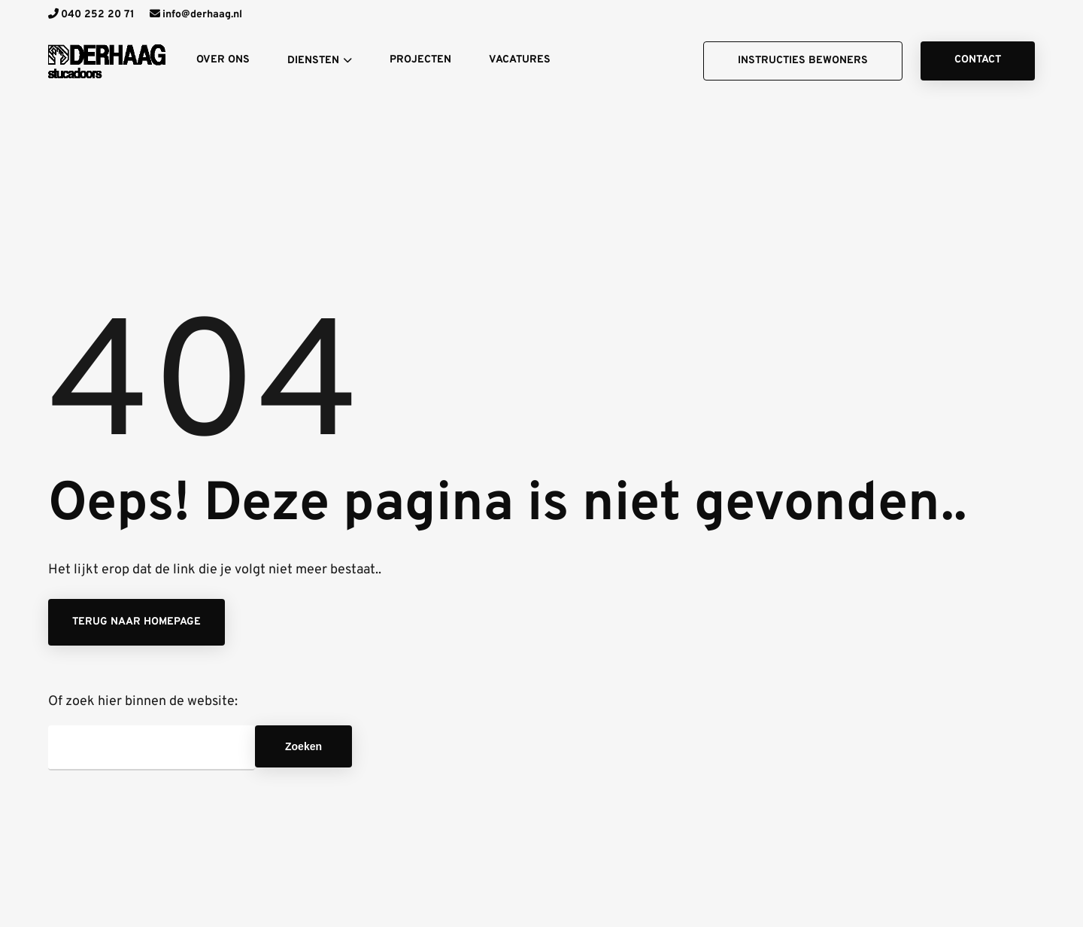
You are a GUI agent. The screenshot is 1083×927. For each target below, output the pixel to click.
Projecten (420, 59)
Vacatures (520, 59)
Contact (977, 59)
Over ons (223, 59)
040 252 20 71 (98, 14)
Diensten (313, 60)
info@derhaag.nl (202, 14)
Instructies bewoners (803, 60)
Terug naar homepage (136, 621)
